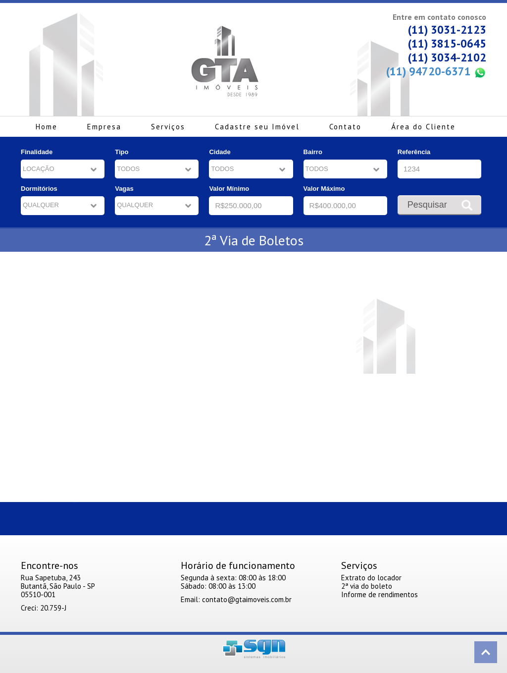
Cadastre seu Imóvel (257, 126)
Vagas (124, 188)
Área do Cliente (423, 126)
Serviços (168, 126)
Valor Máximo (324, 188)
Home (46, 126)
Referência (414, 152)
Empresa (104, 126)
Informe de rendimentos (379, 594)
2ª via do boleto (366, 586)
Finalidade (36, 152)
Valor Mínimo (229, 188)
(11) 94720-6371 (436, 71)
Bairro (313, 152)
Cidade (219, 152)
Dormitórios (39, 188)
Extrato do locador (371, 577)
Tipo (121, 152)
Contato (345, 126)
